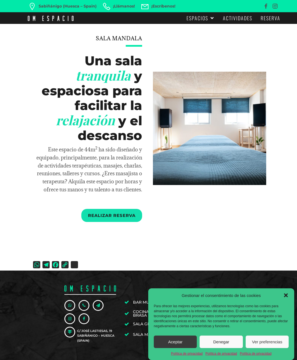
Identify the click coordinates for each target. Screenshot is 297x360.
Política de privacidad (187, 355)
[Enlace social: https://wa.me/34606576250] (71, 305)
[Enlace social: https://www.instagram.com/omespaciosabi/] (275, 6)
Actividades (237, 18)
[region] (209, 128)
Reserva (270, 18)
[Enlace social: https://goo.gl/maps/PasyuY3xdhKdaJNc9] (71, 332)
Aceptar (175, 342)
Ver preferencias (267, 342)
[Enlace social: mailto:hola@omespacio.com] (100, 305)
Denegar (221, 342)
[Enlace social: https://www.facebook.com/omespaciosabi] (266, 6)
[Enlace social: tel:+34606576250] (86, 305)
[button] (286, 296)
